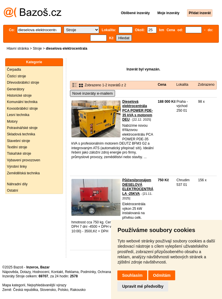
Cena (162, 85)
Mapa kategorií (13, 285)
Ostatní (12, 190)
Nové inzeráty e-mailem (92, 93)
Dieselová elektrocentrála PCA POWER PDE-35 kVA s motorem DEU (137, 111)
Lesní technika (18, 115)
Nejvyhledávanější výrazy (46, 285)
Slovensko (48, 290)
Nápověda (10, 272)
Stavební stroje (18, 141)
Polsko (63, 290)
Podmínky (88, 272)
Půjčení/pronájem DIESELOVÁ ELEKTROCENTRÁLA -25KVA (137, 187)
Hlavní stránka (18, 48)
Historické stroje (19, 96)
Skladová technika (21, 134)
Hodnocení (41, 272)
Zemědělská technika (23, 173)
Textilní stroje (17, 147)
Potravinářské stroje (22, 128)
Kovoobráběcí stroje (22, 108)
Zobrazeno (206, 85)
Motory (12, 121)
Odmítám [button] (162, 275)
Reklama (72, 272)
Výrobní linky (17, 167)
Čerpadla (14, 70)
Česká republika (25, 290)
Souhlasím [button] (132, 275)
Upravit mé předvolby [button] (142, 286)
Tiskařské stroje (19, 154)
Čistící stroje (16, 76)
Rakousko (78, 290)
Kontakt (57, 272)
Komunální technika (22, 102)
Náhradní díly (17, 184)
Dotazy (25, 272)
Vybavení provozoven (23, 160)
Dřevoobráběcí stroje (23, 83)
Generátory (15, 89)
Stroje (37, 48)
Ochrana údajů (109, 272)
